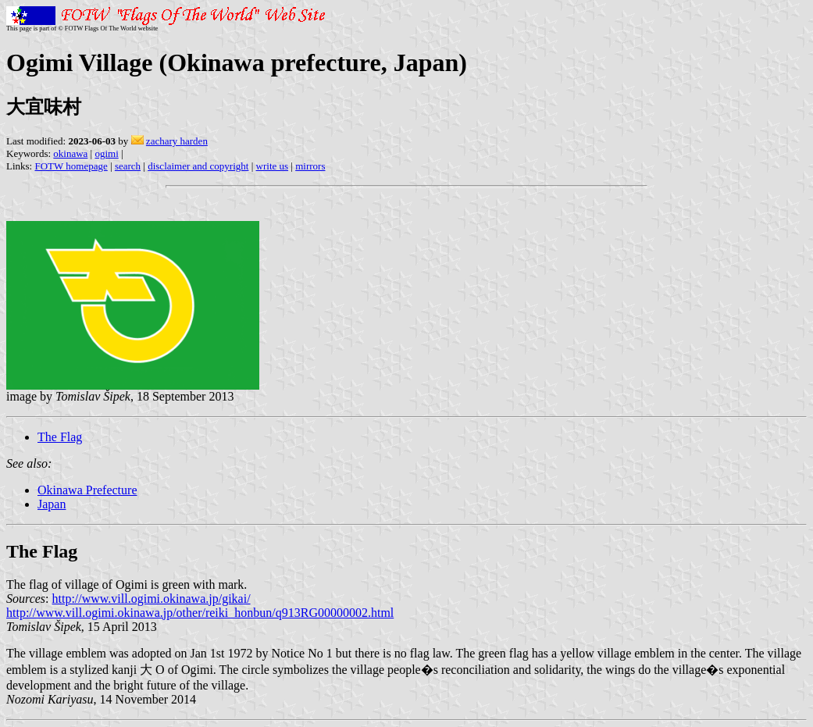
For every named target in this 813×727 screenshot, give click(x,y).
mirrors (310, 166)
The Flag (59, 437)
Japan (51, 504)
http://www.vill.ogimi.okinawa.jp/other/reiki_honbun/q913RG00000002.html (200, 612)
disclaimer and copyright (198, 166)
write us (272, 166)
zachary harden (177, 141)
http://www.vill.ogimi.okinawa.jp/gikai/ (151, 598)
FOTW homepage (70, 166)
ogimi (106, 153)
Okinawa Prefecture (87, 490)
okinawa (70, 153)
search (128, 166)
